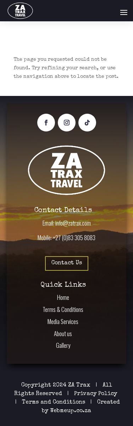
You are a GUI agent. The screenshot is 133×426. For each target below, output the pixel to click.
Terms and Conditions (53, 402)
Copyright (36, 385)
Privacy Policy (96, 394)
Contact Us (66, 263)
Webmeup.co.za (70, 411)
